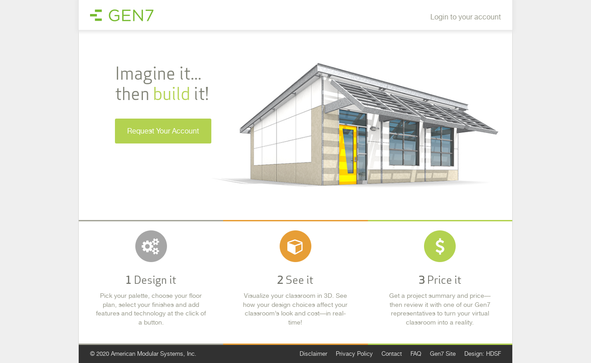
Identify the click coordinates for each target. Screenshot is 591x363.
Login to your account (465, 17)
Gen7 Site (443, 353)
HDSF (493, 353)
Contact (391, 353)
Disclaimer (313, 353)
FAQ (415, 353)
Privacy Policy (354, 353)
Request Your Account (163, 131)
